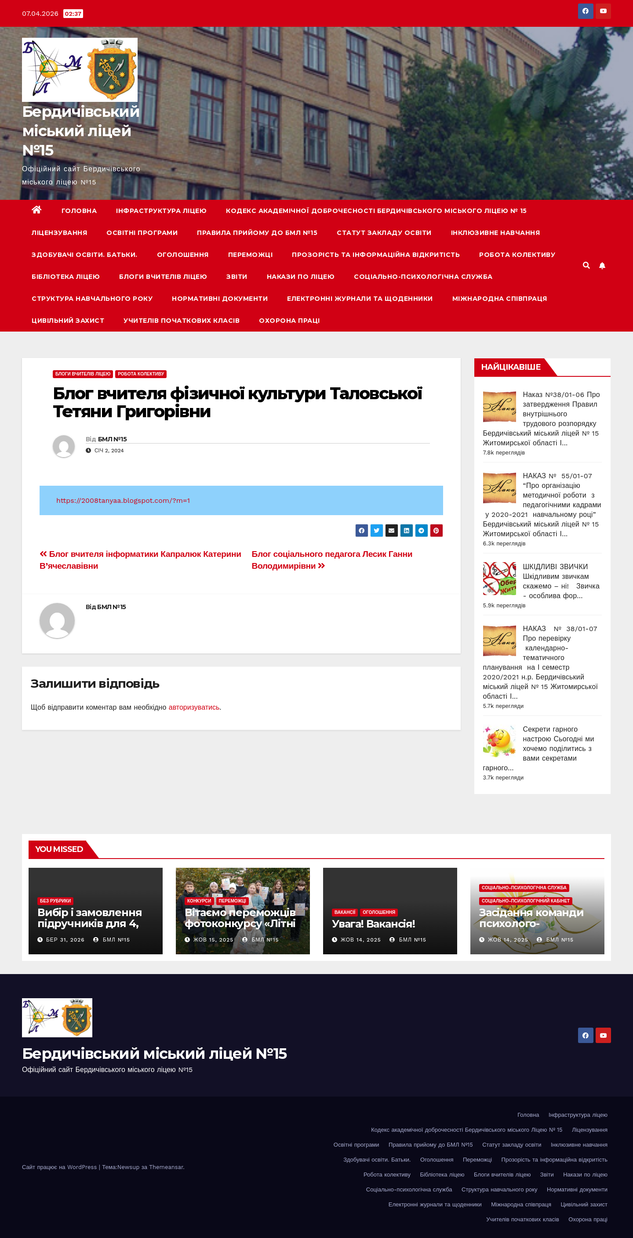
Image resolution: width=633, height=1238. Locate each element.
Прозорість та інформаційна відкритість (376, 255)
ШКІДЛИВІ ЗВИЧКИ (555, 567)
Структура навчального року (92, 299)
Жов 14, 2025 (361, 940)
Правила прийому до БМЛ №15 (257, 233)
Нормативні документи (220, 299)
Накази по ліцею (301, 277)
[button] (586, 265)
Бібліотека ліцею (66, 277)
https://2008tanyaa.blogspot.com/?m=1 (123, 500)
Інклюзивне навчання (495, 233)
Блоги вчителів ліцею (163, 277)
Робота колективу (517, 255)
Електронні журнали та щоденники (360, 299)
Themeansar (166, 1167)
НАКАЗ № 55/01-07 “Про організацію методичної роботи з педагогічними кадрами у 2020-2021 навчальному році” (542, 495)
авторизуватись (194, 707)
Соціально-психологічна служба (423, 277)
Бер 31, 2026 (65, 940)
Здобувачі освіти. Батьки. (85, 255)
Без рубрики (55, 901)
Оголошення (183, 255)
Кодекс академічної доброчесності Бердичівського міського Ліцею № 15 (376, 211)
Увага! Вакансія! (373, 923)
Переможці (250, 255)
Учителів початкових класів (182, 321)
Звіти (236, 277)
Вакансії (345, 912)
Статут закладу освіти (384, 233)
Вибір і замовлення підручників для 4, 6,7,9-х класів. (89, 923)
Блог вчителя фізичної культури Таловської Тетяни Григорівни (237, 402)
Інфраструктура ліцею (161, 211)
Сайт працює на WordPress (60, 1167)
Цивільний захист (68, 321)
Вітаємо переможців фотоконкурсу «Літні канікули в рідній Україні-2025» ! (240, 929)
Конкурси (199, 901)
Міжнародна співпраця (499, 299)
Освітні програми (142, 233)
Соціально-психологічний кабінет (526, 901)
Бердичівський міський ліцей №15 (80, 130)
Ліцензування (59, 233)
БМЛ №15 (112, 439)
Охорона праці (289, 321)
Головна (79, 211)
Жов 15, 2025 (213, 940)
